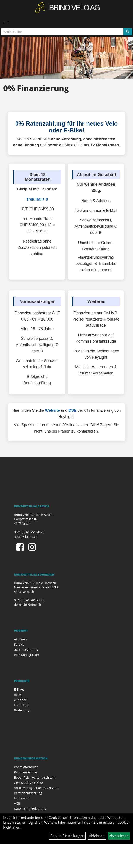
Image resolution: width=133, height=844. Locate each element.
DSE (72, 410)
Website (52, 410)
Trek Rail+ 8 (37, 199)
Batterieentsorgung (28, 793)
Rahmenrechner (26, 772)
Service (19, 644)
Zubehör (20, 700)
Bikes (18, 695)
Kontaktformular (26, 767)
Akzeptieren (118, 835)
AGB (17, 803)
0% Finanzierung (26, 650)
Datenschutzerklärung (30, 809)
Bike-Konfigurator (26, 655)
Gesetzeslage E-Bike (28, 783)
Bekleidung (22, 710)
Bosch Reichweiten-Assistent (34, 777)
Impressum (22, 798)
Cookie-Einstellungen (67, 835)
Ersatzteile (21, 705)
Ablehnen (96, 835)
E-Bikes (19, 689)
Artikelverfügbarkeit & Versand (36, 788)
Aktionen (20, 639)
